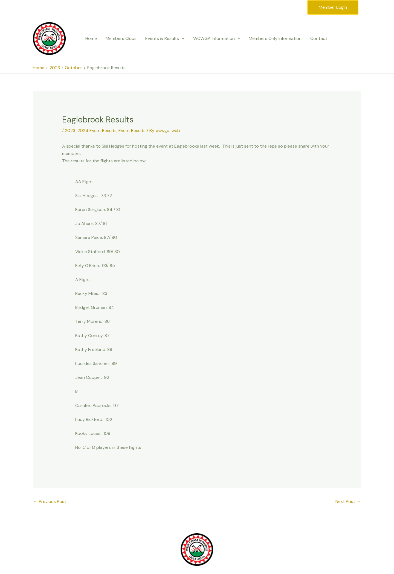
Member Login (333, 7)
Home (91, 38)
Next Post (348, 501)
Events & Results (164, 38)
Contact (318, 38)
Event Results (132, 130)
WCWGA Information (216, 38)
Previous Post (49, 501)
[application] (181, 38)
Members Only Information (275, 38)
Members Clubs (121, 38)
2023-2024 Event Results (91, 130)
